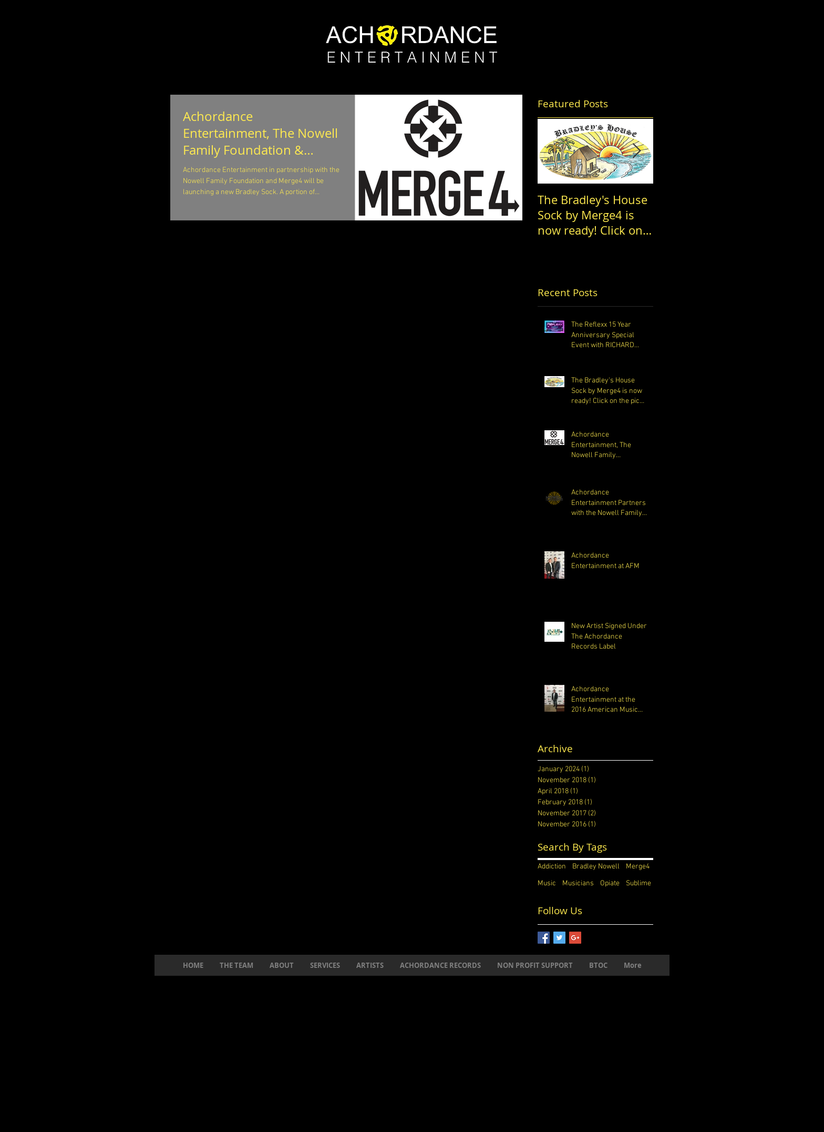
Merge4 (638, 866)
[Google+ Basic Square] (575, 938)
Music (547, 883)
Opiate (610, 883)
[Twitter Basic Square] (559, 938)
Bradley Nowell (596, 866)
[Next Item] (636, 151)
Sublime (638, 883)
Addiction (552, 866)
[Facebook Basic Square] (544, 938)
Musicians (578, 883)
